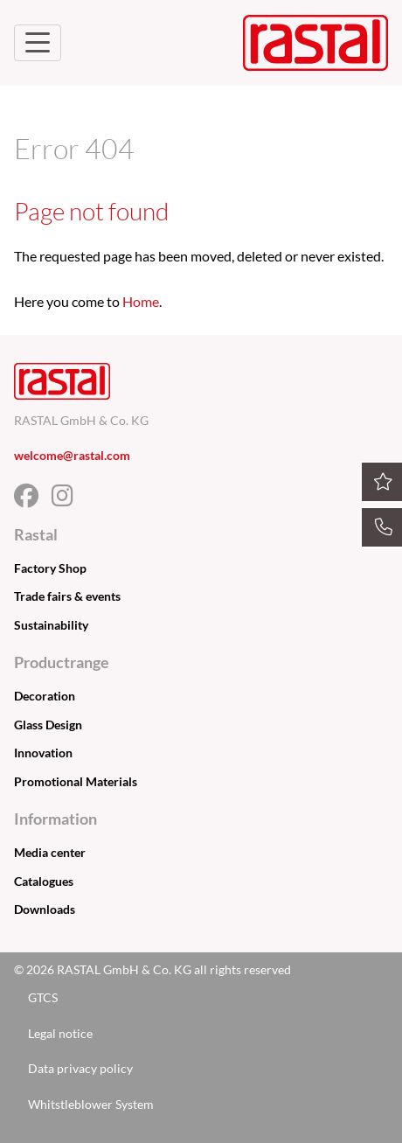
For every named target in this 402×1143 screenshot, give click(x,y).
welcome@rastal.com (72, 455)
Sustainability (51, 624)
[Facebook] (33, 499)
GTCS (43, 997)
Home (140, 301)
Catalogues (43, 881)
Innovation (43, 752)
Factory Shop (50, 568)
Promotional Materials (75, 781)
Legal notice (60, 1033)
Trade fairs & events (67, 596)
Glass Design (48, 724)
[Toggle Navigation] (37, 42)
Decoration (44, 695)
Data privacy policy (80, 1068)
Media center (50, 852)
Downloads (44, 909)
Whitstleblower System (91, 1104)
